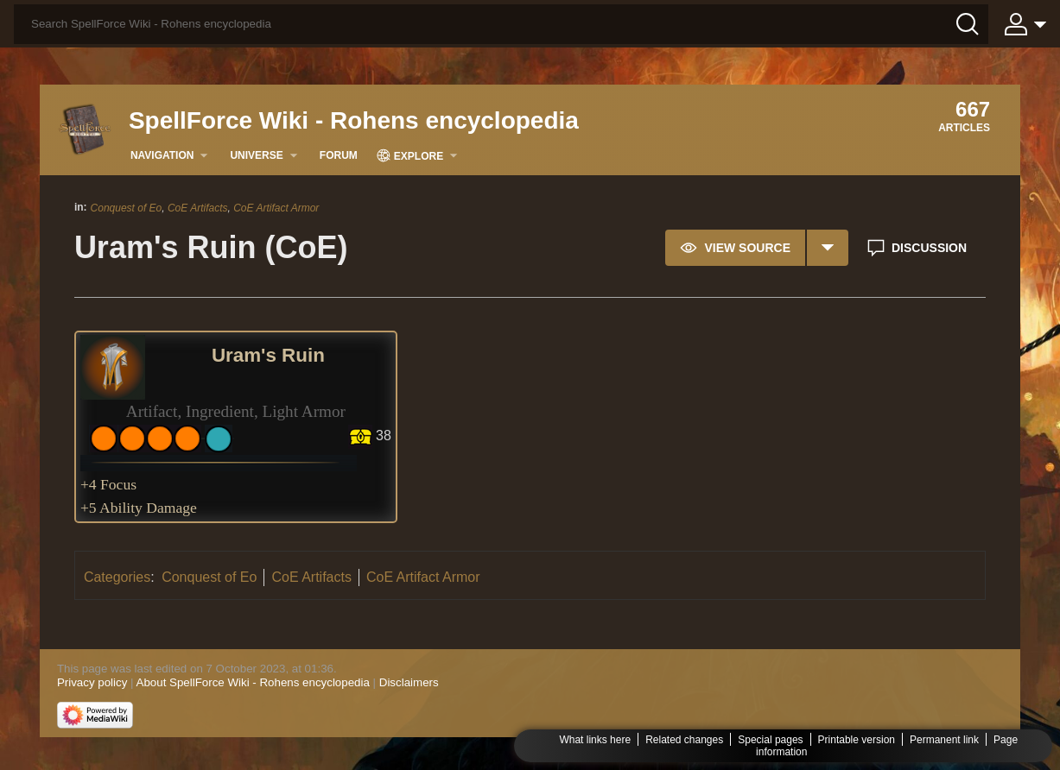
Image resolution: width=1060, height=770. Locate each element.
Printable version (856, 740)
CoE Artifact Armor (276, 208)
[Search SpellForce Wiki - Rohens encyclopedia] (501, 24)
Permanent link (944, 740)
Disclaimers (409, 682)
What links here (595, 740)
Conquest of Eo (126, 208)
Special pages (770, 740)
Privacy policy (92, 682)
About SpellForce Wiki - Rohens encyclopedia (253, 682)
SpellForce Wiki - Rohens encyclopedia (354, 120)
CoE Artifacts (198, 208)
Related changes (684, 740)
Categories (117, 577)
